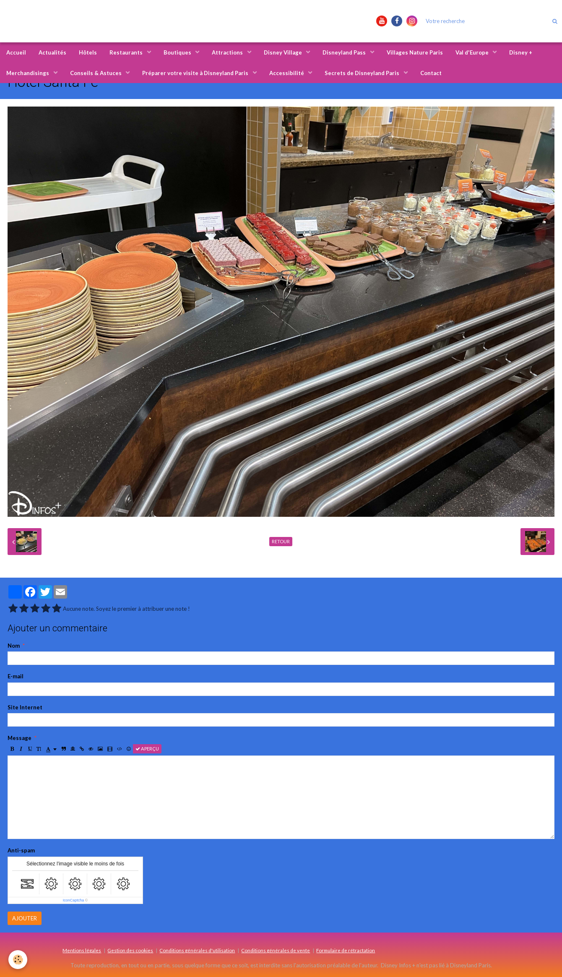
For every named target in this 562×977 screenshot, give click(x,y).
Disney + (520, 52)
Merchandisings (28, 73)
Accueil (16, 52)
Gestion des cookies (130, 950)
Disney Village (283, 52)
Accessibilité (287, 73)
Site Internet (25, 707)
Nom (14, 645)
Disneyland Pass (345, 52)
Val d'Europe (472, 52)
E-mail (15, 676)
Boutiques (178, 52)
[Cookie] (17, 959)
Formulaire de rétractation (345, 950)
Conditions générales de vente (275, 950)
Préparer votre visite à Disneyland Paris (196, 73)
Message (19, 738)
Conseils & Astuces (96, 73)
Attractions (228, 52)
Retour (281, 541)
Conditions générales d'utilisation (197, 950)
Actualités (52, 52)
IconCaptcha (73, 900)
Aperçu (147, 748)
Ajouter (24, 918)
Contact (431, 73)
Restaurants (126, 52)
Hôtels (88, 52)
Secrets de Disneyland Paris (363, 73)
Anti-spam (21, 850)
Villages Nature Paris (415, 52)
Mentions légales (81, 950)
